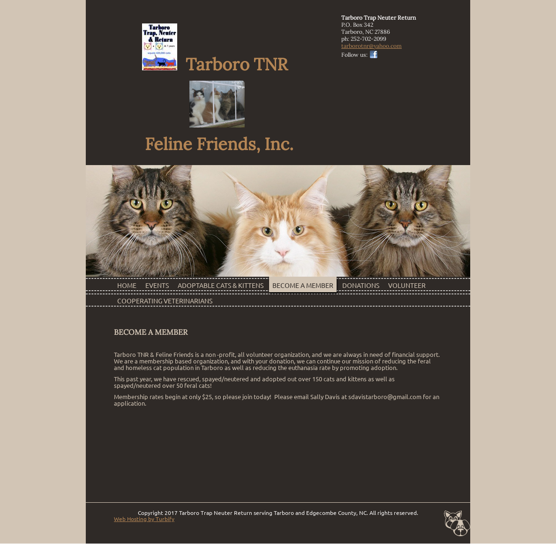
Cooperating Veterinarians (164, 301)
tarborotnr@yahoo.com (371, 45)
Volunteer (407, 285)
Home (126, 285)
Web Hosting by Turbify (144, 519)
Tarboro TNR (234, 90)
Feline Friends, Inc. (217, 144)
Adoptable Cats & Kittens (220, 285)
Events (157, 285)
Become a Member (302, 285)
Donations (360, 285)
